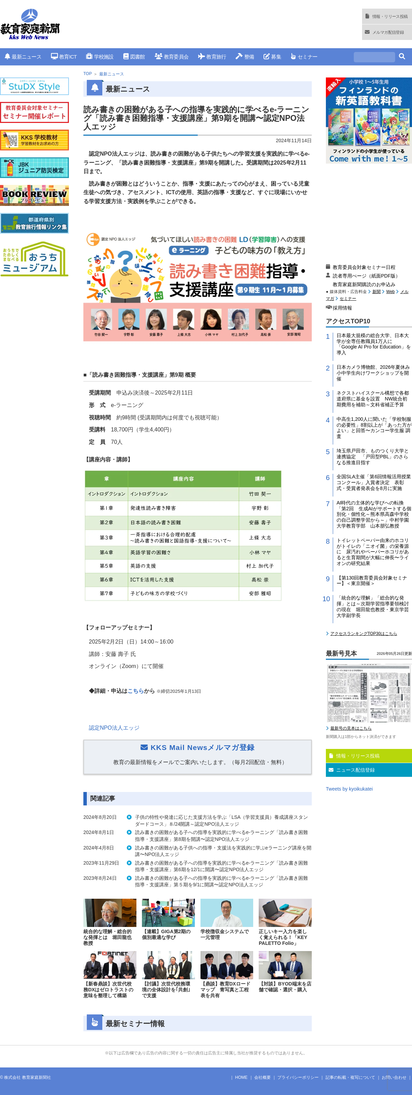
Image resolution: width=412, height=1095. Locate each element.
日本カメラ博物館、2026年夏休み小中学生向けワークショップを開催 (373, 373)
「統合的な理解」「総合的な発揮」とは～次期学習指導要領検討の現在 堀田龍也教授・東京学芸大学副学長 (373, 606)
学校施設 (99, 57)
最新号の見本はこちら (351, 728)
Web (390, 291)
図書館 (134, 57)
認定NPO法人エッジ (114, 728)
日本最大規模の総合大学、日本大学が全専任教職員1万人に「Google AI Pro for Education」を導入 (374, 344)
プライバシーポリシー (298, 1077)
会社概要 (262, 1077)
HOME (241, 1077)
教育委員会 (172, 57)
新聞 (376, 291)
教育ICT (64, 57)
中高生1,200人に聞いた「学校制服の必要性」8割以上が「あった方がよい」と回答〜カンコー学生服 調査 (374, 427)
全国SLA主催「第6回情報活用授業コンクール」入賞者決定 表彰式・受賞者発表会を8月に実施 (374, 482)
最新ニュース (23, 57)
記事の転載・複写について (350, 1077)
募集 (272, 57)
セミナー (304, 57)
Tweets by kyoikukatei (349, 789)
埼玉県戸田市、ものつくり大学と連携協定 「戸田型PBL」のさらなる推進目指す (373, 456)
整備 (245, 57)
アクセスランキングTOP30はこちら (363, 633)
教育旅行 (212, 57)
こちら (135, 691)
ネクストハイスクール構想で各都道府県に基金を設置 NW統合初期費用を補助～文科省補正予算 (373, 398)
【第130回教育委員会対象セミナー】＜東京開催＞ (372, 580)
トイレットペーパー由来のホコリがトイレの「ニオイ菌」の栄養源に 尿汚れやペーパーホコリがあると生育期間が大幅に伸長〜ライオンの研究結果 (373, 552)
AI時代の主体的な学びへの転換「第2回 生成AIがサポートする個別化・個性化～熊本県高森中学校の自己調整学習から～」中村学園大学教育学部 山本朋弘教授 (374, 514)
